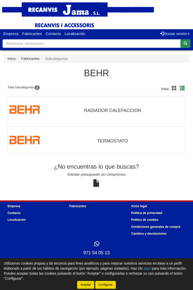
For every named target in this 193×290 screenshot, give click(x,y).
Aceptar (85, 284)
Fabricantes (32, 33)
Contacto (53, 33)
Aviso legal (139, 206)
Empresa (11, 33)
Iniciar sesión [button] (175, 33)
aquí (147, 268)
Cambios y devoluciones (149, 233)
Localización (75, 33)
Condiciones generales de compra (155, 227)
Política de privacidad (146, 213)
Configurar (106, 284)
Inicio (12, 59)
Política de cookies (144, 220)
